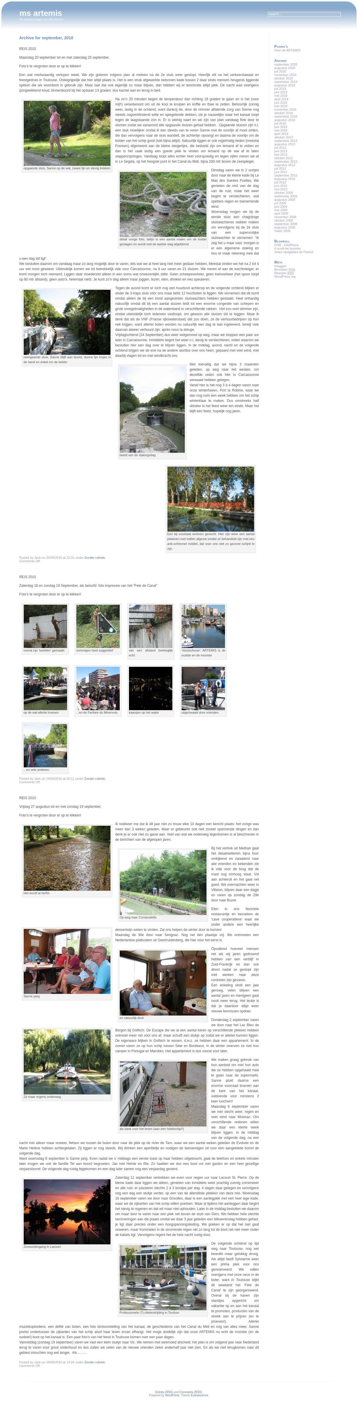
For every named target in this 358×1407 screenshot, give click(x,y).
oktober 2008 (283, 220)
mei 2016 (280, 130)
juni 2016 (280, 127)
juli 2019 (280, 88)
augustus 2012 (284, 165)
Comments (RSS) (190, 1392)
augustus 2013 (284, 144)
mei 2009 (280, 210)
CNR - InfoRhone (286, 245)
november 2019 (285, 75)
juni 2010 (280, 186)
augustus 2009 (284, 199)
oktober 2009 (283, 192)
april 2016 (281, 133)
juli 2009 (280, 203)
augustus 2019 (284, 85)
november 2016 (285, 109)
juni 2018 (280, 102)
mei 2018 (280, 106)
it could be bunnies (287, 248)
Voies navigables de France (293, 252)
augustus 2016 (284, 120)
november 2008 (285, 217)
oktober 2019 (283, 78)
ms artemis (40, 13)
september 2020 (285, 64)
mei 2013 (280, 154)
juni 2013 (280, 151)
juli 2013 (280, 147)
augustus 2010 (284, 179)
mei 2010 (280, 189)
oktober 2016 (283, 113)
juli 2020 (280, 71)
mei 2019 (280, 95)
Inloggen (280, 266)
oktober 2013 (283, 137)
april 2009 (281, 213)
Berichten (284, 269)
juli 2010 (280, 182)
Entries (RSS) (164, 1392)
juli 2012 (280, 168)
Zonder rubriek (94, 557)
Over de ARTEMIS (287, 50)
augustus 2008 (284, 227)
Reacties (284, 273)
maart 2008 (282, 231)
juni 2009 (280, 206)
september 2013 (285, 140)
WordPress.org (284, 276)
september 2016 (285, 116)
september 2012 (285, 161)
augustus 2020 (284, 68)
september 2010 (285, 175)
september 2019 (285, 81)
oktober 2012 (283, 158)
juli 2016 (280, 123)
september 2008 (285, 224)
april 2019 (281, 99)
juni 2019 (280, 92)
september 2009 (285, 196)
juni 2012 (280, 172)
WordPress (172, 1395)
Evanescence (199, 1395)
